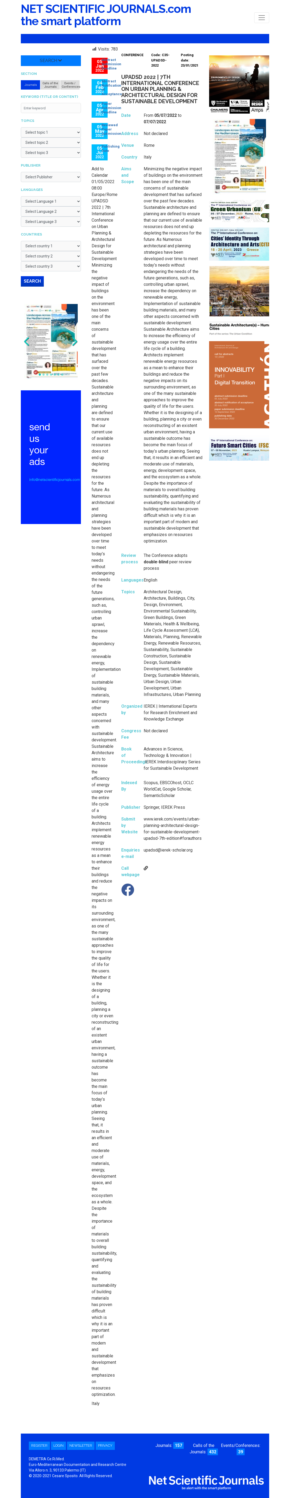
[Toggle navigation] (261, 17)
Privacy (105, 1445)
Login (58, 1445)
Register (39, 1445)
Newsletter (80, 1445)
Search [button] (51, 60)
